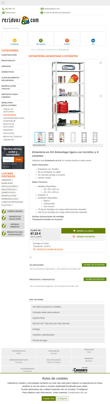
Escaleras (8, 133)
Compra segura (15, 211)
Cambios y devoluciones (43, 335)
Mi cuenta (41, 41)
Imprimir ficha (39, 318)
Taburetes (8, 140)
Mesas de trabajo (12, 136)
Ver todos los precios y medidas (47, 307)
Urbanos (6, 66)
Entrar (67, 41)
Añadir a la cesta (83, 231)
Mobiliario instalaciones (48, 50)
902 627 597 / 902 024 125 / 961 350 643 (51, 323)
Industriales (8, 60)
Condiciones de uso (77, 392)
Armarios (8, 130)
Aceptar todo (48, 398)
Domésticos (7, 72)
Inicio (33, 50)
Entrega (36, 329)
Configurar (62, 398)
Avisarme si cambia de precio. (48, 249)
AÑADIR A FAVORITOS (83, 236)
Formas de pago (40, 340)
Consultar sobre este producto (46, 312)
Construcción (9, 55)
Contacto (15, 41)
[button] (100, 62)
